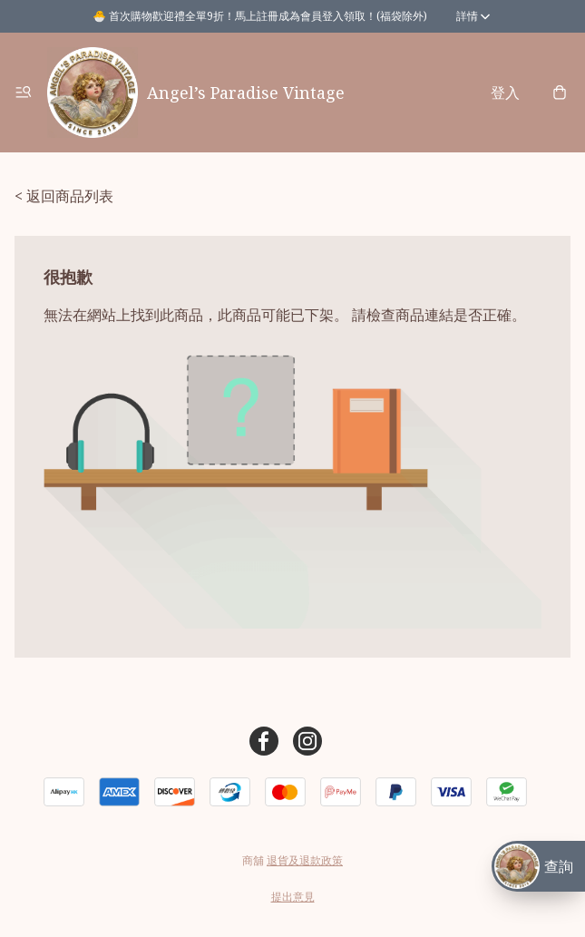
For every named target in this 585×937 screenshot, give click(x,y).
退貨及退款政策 (305, 860)
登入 (505, 92)
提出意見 (293, 896)
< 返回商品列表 (64, 196)
